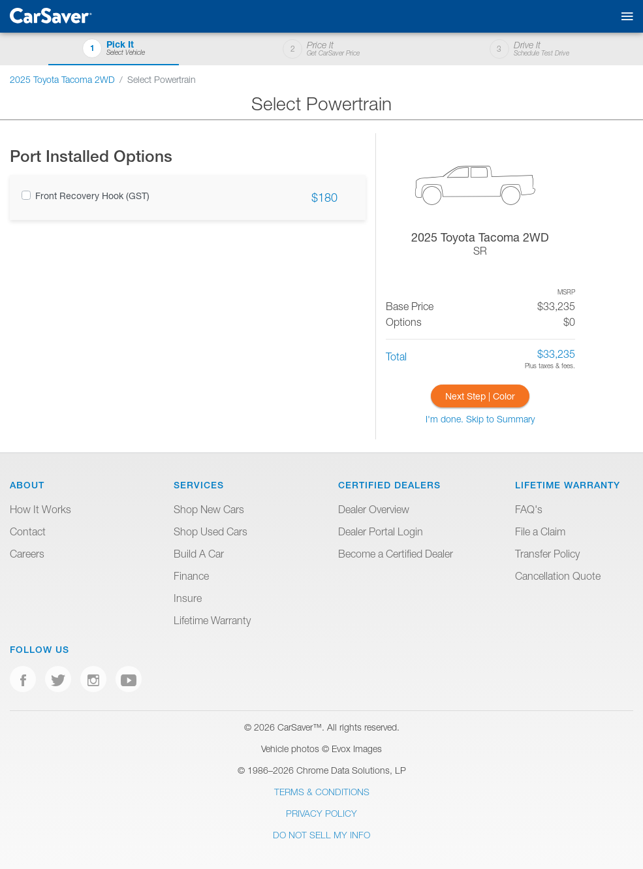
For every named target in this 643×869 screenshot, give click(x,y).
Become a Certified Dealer (395, 554)
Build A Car (199, 554)
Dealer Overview (373, 509)
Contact (28, 531)
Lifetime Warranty (212, 620)
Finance (191, 576)
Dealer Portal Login (380, 531)
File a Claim (540, 531)
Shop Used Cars (210, 531)
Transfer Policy (547, 554)
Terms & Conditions (321, 791)
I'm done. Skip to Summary (480, 418)
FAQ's (528, 509)
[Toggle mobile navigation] (624, 16)
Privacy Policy (321, 813)
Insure (188, 598)
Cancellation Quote (558, 576)
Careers (27, 554)
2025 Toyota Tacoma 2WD (62, 79)
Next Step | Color (480, 396)
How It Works (40, 509)
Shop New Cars (209, 509)
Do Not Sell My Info (321, 834)
